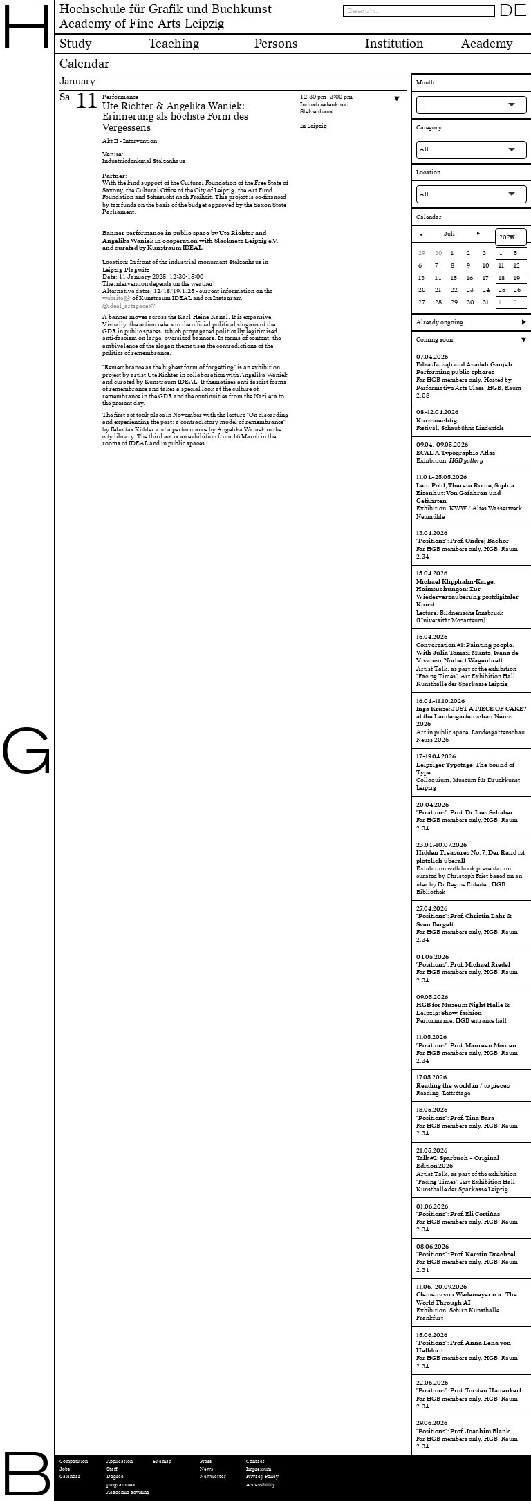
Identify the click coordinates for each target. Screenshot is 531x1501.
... (423, 104)
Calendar (69, 1476)
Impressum (258, 1469)
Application (119, 1461)
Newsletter (213, 1476)
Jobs (64, 1469)
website (112, 298)
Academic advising (127, 1492)
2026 (506, 237)
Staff (112, 1469)
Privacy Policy (262, 1476)
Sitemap (162, 1461)
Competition (73, 1461)
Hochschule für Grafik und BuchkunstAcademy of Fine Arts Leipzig (165, 16)
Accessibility (260, 1485)
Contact (255, 1461)
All (424, 149)
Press (206, 1461)
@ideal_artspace (125, 305)
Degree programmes (120, 1480)
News (206, 1469)
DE (513, 10)
